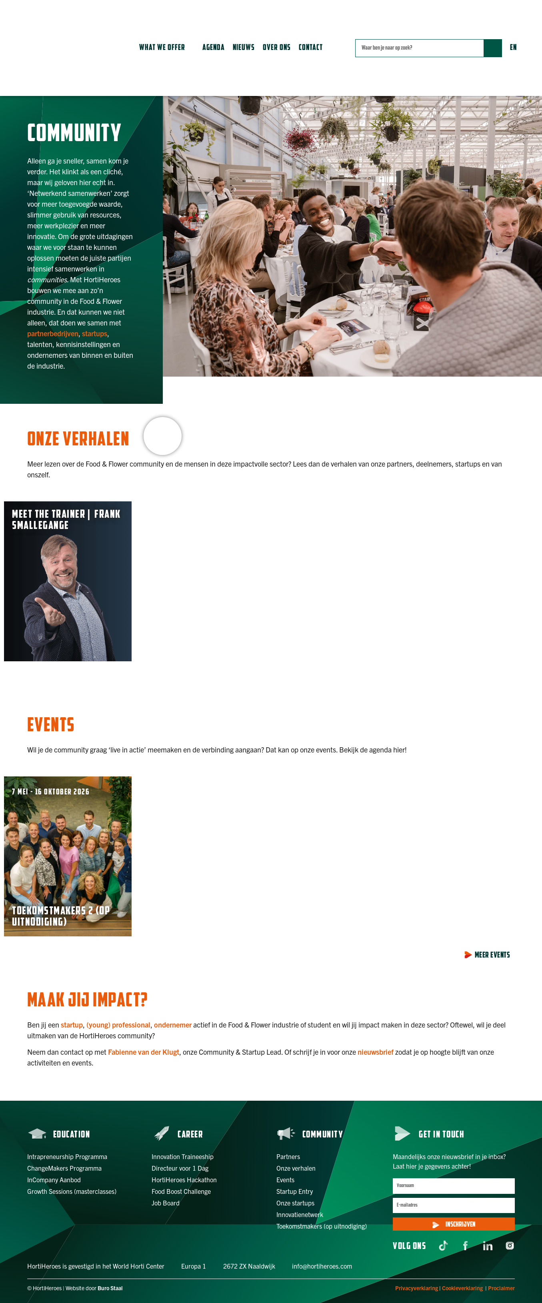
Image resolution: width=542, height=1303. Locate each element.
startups (94, 333)
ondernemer (173, 1024)
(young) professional (118, 1024)
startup (72, 1024)
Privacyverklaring (416, 1287)
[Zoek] (493, 48)
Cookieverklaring (462, 1287)
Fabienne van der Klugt (143, 1051)
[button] (166, 48)
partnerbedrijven (52, 333)
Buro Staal (110, 1287)
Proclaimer (501, 1287)
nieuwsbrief (376, 1051)
